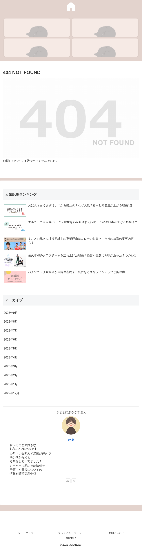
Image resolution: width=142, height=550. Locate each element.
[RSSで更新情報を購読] (74, 481)
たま (71, 440)
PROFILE (71, 538)
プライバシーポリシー (71, 532)
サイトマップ (25, 532)
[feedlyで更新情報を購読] (68, 481)
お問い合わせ (116, 532)
